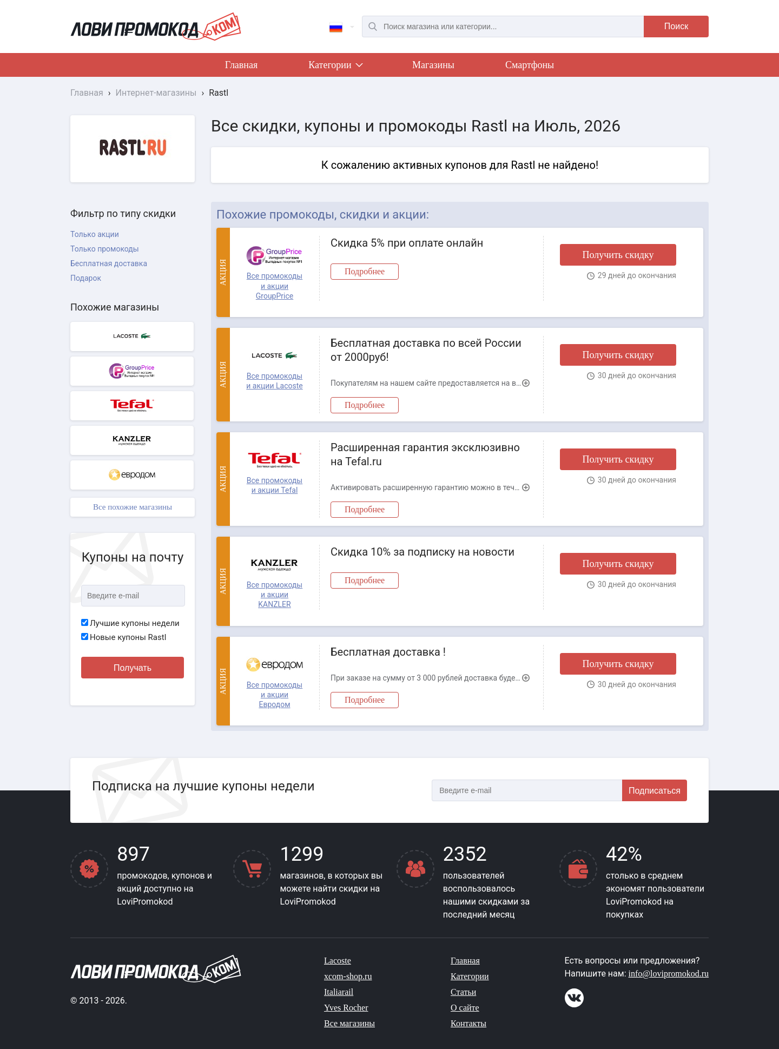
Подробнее (365, 271)
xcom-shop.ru (348, 976)
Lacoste (337, 960)
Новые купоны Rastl (123, 637)
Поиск (676, 26)
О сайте (465, 1007)
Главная (241, 65)
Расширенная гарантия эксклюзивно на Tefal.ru (425, 454)
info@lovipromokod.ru (669, 973)
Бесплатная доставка (108, 263)
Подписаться (655, 790)
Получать (132, 667)
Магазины (433, 65)
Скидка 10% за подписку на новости (422, 551)
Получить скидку (617, 254)
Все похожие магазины (132, 507)
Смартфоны (529, 65)
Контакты (468, 1023)
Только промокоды (104, 249)
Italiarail (338, 992)
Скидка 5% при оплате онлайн (407, 242)
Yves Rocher (346, 1007)
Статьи (463, 992)
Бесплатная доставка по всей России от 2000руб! (426, 350)
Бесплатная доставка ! (388, 651)
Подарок (85, 278)
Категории (334, 67)
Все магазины (349, 1023)
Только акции (94, 234)
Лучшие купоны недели (130, 623)
